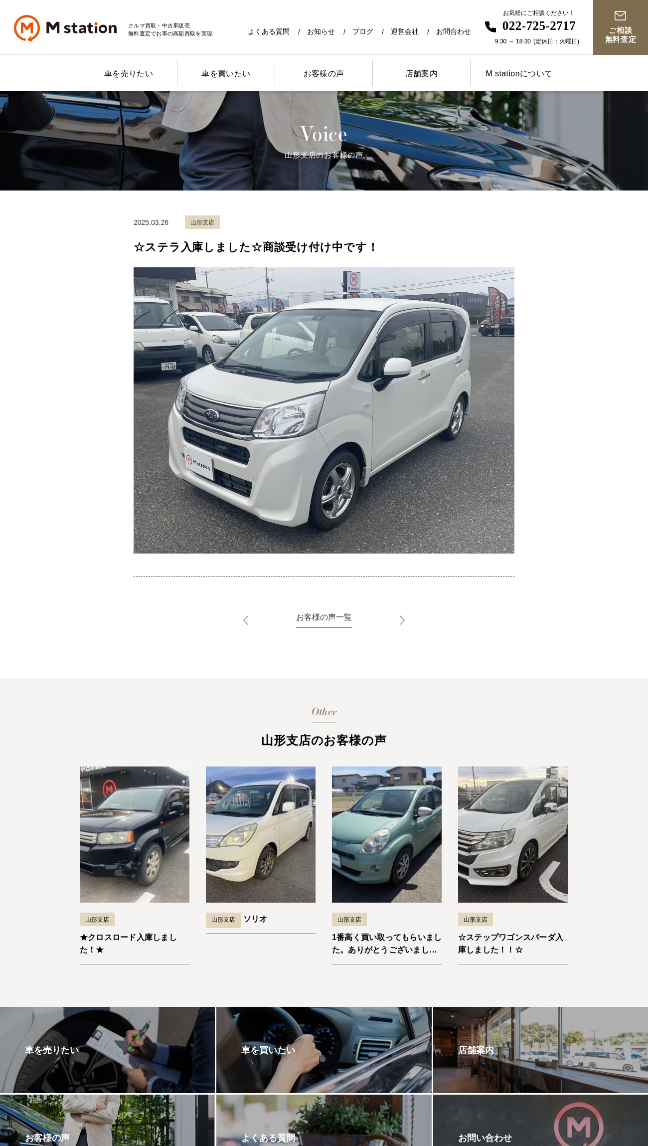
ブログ (362, 31)
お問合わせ (453, 31)
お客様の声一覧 (324, 617)
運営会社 (405, 31)
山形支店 (97, 919)
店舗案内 (421, 73)
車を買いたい (225, 73)
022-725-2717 (539, 25)
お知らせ (321, 31)
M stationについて (519, 73)
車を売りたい (128, 73)
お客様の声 (324, 73)
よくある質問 (269, 31)
